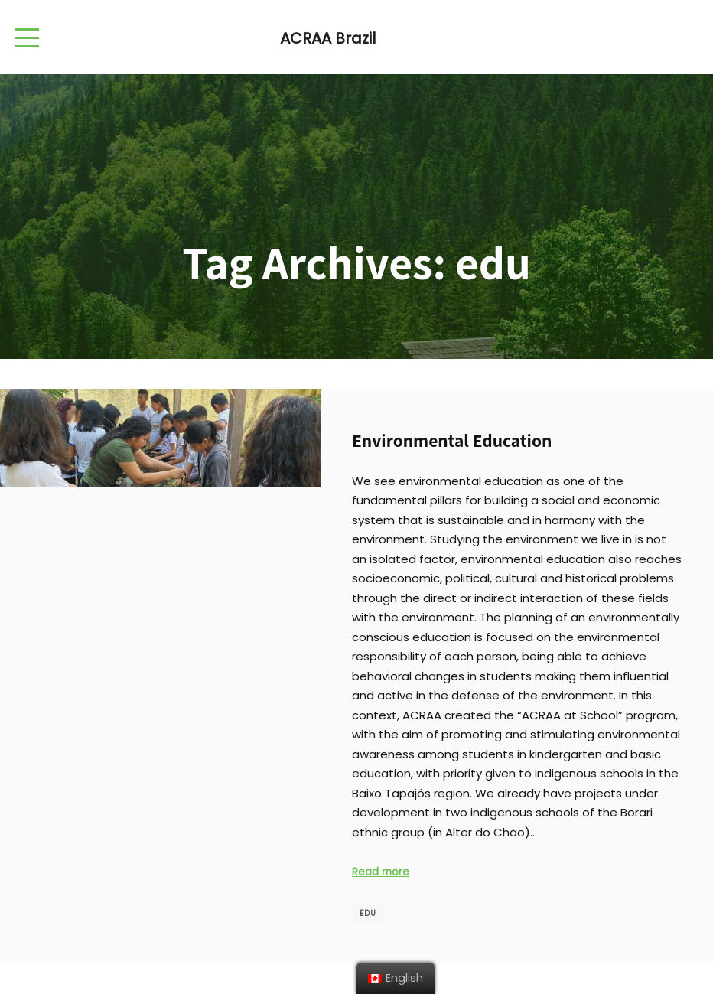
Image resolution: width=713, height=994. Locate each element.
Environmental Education (452, 440)
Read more (380, 872)
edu (368, 913)
